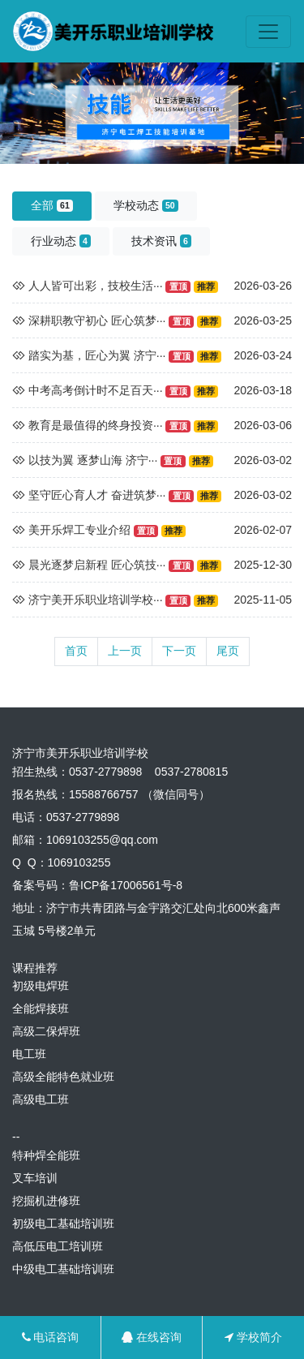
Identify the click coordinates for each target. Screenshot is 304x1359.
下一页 (179, 650)
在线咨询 (152, 1337)
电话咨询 (50, 1337)
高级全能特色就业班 (63, 1076)
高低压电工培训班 (57, 1246)
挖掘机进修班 (46, 1200)
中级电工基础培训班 (63, 1268)
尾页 (227, 650)
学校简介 (253, 1337)
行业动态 (61, 240)
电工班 (29, 1053)
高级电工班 (40, 1099)
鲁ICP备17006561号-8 (125, 885)
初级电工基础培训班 (63, 1223)
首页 (76, 650)
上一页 (125, 650)
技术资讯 (161, 240)
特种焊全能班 (46, 1155)
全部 (52, 205)
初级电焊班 (40, 985)
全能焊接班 (40, 1008)
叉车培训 (35, 1178)
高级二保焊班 (46, 1031)
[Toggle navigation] (268, 31)
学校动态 (145, 205)
